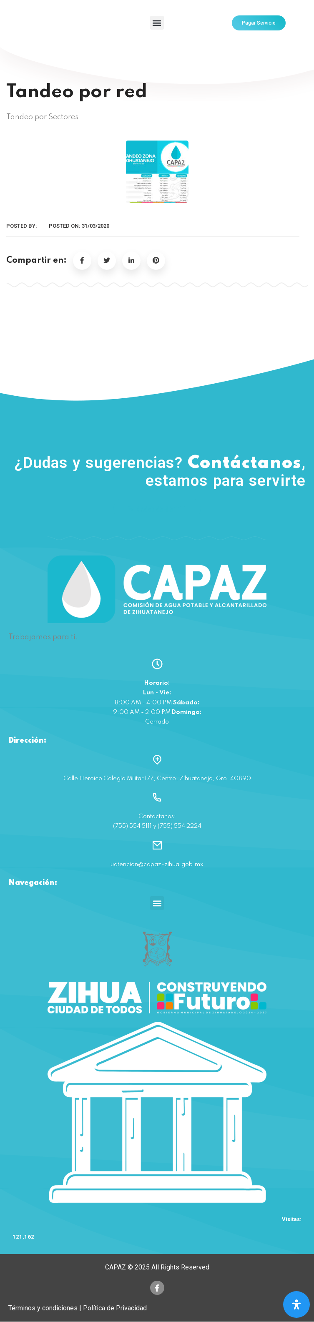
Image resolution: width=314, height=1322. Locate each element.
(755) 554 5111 (157, 509)
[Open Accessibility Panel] (296, 1304)
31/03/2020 (95, 226)
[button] (157, 23)
